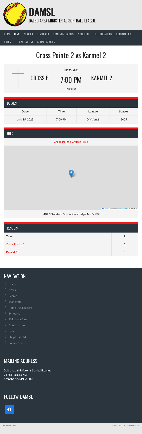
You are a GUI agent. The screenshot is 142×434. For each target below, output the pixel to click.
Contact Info (124, 34)
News (17, 34)
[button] (71, 174)
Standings (43, 34)
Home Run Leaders (63, 34)
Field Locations (103, 34)
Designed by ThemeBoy (125, 425)
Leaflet (105, 209)
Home (7, 34)
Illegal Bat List (24, 41)
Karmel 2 (11, 252)
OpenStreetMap (123, 209)
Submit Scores (46, 41)
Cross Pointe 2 (15, 244)
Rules (7, 41)
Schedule (84, 34)
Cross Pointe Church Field (71, 141)
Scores (28, 34)
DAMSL (42, 11)
